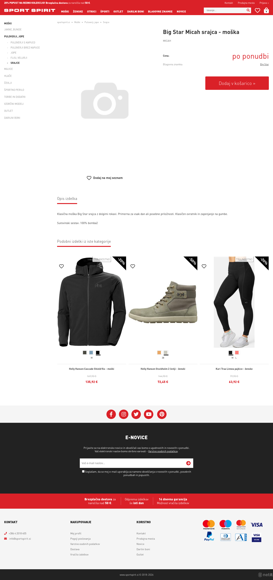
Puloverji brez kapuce (25, 47)
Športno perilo (14, 89)
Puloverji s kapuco (23, 42)
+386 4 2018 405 (17, 533)
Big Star (264, 64)
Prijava (264, 2)
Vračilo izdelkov (79, 554)
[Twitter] (136, 414)
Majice (8, 68)
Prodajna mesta (246, 2)
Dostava (74, 549)
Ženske (78, 11)
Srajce (15, 62)
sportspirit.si (63, 22)
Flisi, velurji (19, 57)
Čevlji (8, 82)
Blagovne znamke (160, 11)
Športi (104, 11)
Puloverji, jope (14, 36)
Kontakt (229, 2)
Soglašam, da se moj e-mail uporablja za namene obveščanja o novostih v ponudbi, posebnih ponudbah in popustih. (138, 473)
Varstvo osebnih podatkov (163, 451)
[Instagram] (123, 414)
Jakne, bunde (13, 29)
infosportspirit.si (20, 538)
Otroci (91, 11)
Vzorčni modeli (14, 103)
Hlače (8, 75)
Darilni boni (135, 11)
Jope (13, 52)
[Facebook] (111, 414)
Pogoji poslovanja (80, 538)
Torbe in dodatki (15, 96)
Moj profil (75, 533)
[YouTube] (148, 414)
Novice (181, 11)
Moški (65, 11)
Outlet (118, 11)
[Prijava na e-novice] (188, 463)
